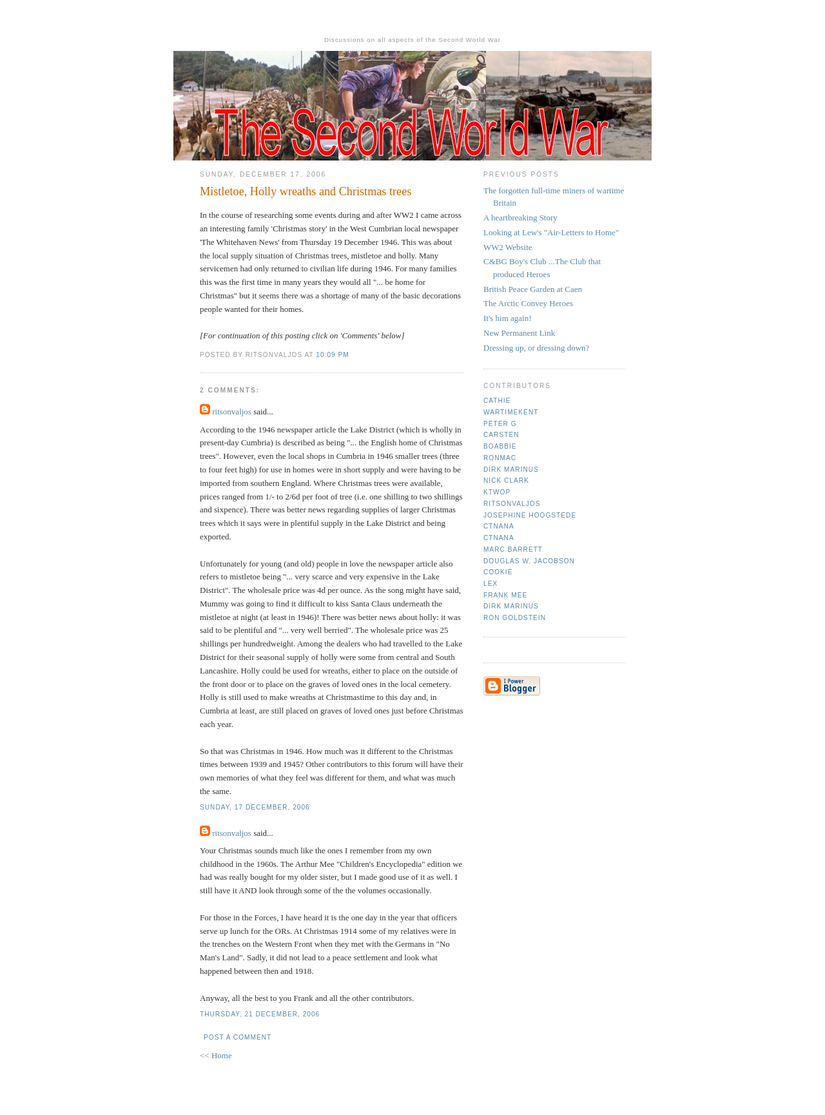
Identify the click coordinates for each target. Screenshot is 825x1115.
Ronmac (499, 457)
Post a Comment (237, 1037)
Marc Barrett (513, 549)
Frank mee (505, 595)
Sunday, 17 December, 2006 (255, 807)
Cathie (496, 400)
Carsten (501, 434)
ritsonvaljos (231, 411)
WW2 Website (507, 247)
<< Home (216, 1055)
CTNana (498, 526)
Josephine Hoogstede (529, 515)
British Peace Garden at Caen (532, 289)
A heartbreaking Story (520, 217)
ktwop (496, 492)
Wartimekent (510, 412)
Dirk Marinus (511, 469)
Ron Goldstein (514, 617)
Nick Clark (506, 480)
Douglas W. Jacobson (529, 561)
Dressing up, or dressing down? (536, 348)
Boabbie (500, 446)
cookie (497, 572)
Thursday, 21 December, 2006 (260, 1014)
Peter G (500, 423)
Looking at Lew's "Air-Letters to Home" (551, 232)
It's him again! (507, 318)
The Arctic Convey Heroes (528, 303)
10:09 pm (332, 354)
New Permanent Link (519, 333)
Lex (490, 583)
